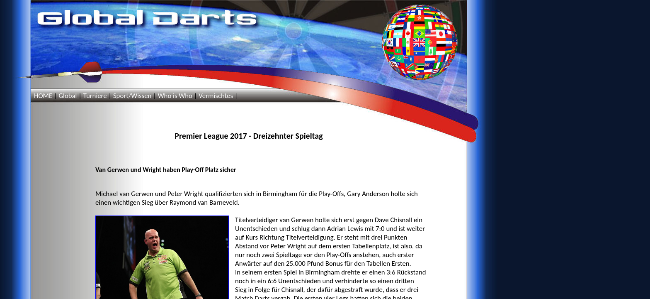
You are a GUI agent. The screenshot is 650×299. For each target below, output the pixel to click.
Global (67, 95)
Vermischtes (216, 95)
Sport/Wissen (132, 95)
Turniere (95, 95)
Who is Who (175, 95)
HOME (43, 95)
